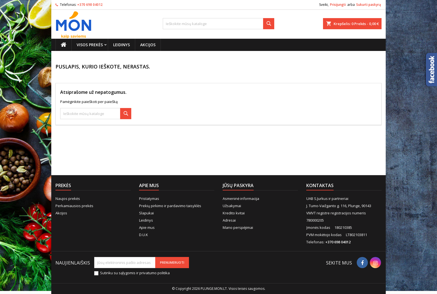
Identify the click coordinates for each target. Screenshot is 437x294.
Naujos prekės (67, 198)
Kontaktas (320, 185)
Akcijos (148, 44)
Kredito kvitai (234, 212)
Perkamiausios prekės (74, 205)
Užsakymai (232, 205)
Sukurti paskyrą (368, 4)
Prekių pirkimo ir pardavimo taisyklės (170, 205)
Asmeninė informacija (241, 198)
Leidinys (121, 44)
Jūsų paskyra (238, 185)
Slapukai (146, 212)
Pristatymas (149, 198)
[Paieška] (218, 23)
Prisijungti (338, 4)
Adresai (229, 220)
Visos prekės (90, 44)
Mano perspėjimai (238, 227)
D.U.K (143, 234)
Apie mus (147, 227)
